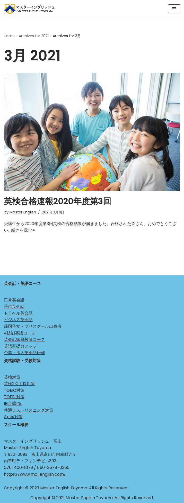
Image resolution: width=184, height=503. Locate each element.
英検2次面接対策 (19, 384)
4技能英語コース (20, 333)
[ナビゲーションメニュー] (174, 8)
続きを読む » (23, 230)
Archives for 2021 (34, 35)
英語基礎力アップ (20, 346)
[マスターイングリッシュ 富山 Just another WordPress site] (31, 9)
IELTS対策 (13, 403)
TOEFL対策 (14, 397)
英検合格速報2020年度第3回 (57, 201)
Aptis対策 (13, 417)
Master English (23, 212)
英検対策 (12, 377)
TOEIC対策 (14, 390)
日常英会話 (14, 300)
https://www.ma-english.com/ (35, 474)
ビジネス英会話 (18, 320)
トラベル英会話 (18, 313)
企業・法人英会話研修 (24, 353)
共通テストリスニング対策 (28, 410)
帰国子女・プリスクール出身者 (33, 326)
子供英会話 (14, 306)
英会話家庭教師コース (24, 339)
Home (9, 35)
